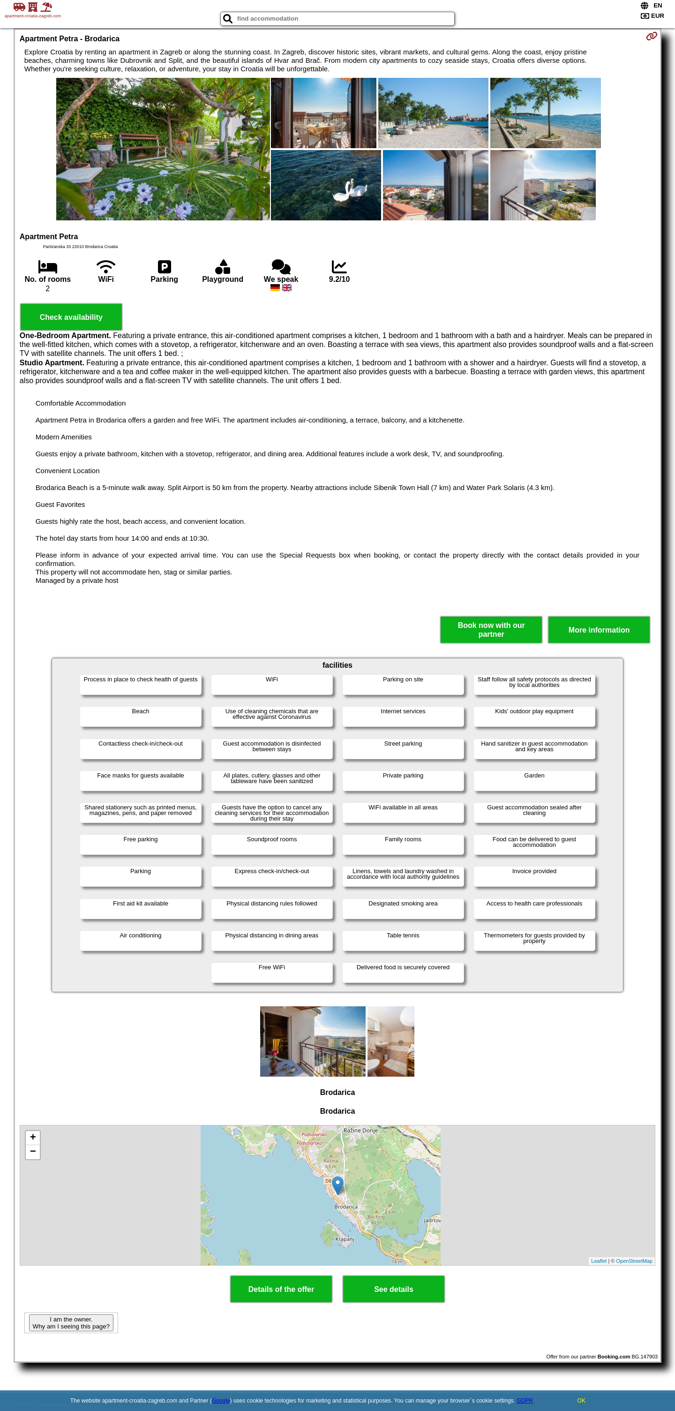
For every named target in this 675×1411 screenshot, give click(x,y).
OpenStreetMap (634, 1261)
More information (599, 630)
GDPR (525, 1400)
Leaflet (599, 1261)
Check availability (71, 317)
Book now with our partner (491, 629)
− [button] (33, 1152)
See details (393, 1289)
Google (221, 1400)
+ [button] (33, 1138)
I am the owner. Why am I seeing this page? (71, 1323)
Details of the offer (281, 1289)
